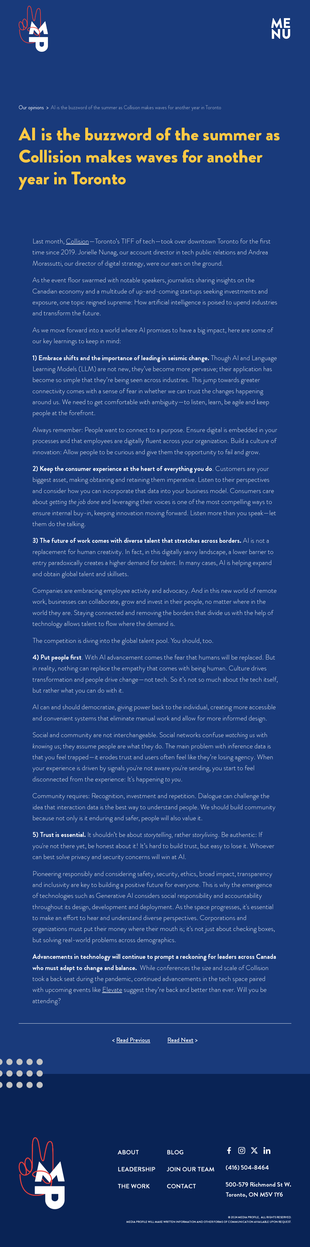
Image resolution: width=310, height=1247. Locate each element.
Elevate (112, 995)
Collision (77, 247)
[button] (281, 29)
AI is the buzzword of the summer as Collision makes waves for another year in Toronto (136, 107)
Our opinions (31, 107)
